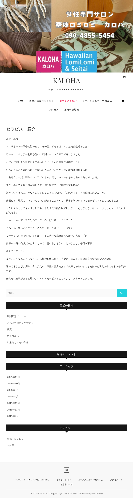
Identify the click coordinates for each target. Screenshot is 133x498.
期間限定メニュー (16, 316)
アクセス (54, 109)
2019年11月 (13, 409)
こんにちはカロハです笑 (20, 322)
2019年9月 (13, 416)
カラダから (13, 335)
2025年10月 (13, 383)
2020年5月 (13, 390)
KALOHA (66, 80)
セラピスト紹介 (68, 100)
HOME (20, 100)
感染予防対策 (71, 109)
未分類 (10, 445)
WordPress (97, 493)
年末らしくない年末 (18, 342)
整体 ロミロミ (15, 438)
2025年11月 (13, 377)
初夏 (9, 329)
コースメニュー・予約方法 (97, 100)
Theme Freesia (69, 493)
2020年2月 (13, 396)
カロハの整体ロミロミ (41, 100)
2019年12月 (13, 403)
